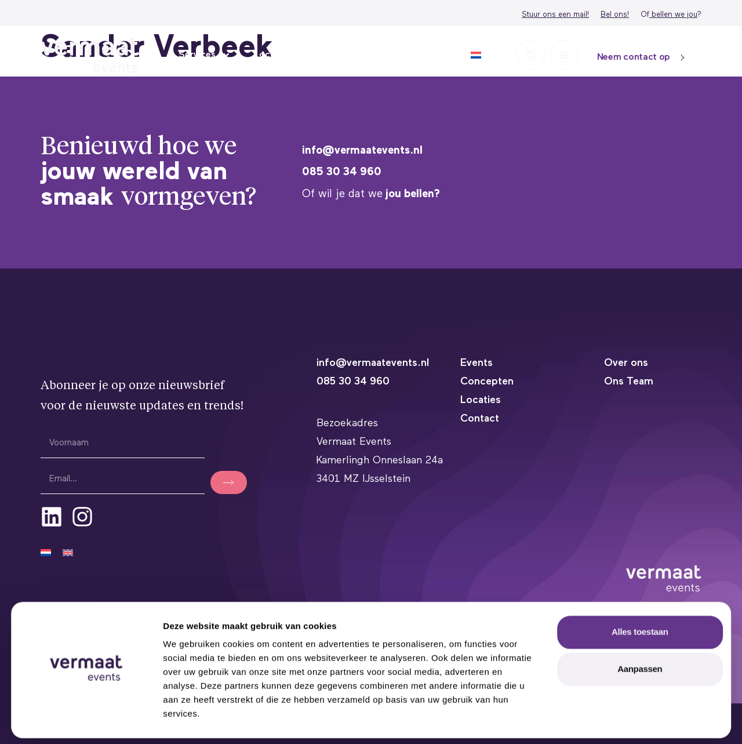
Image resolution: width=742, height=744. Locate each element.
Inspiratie (342, 55)
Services (205, 55)
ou (693, 15)
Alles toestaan (640, 629)
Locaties (273, 55)
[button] (530, 55)
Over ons (421, 55)
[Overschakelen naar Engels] (68, 552)
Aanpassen (639, 666)
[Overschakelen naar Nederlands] (46, 552)
